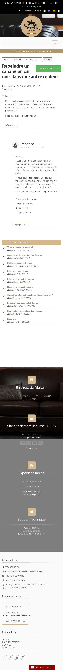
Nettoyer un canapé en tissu (20, 287)
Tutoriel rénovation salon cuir (20, 247)
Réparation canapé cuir (17, 271)
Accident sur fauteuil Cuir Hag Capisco (24, 255)
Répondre (10, 125)
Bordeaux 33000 (44, 395)
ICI (19, 195)
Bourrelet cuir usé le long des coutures (24, 311)
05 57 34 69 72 (15, 606)
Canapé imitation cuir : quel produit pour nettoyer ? (30, 295)
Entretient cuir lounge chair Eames (22, 303)
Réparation (12, 319)
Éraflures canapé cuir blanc (19, 263)
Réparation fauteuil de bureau (20, 279)
